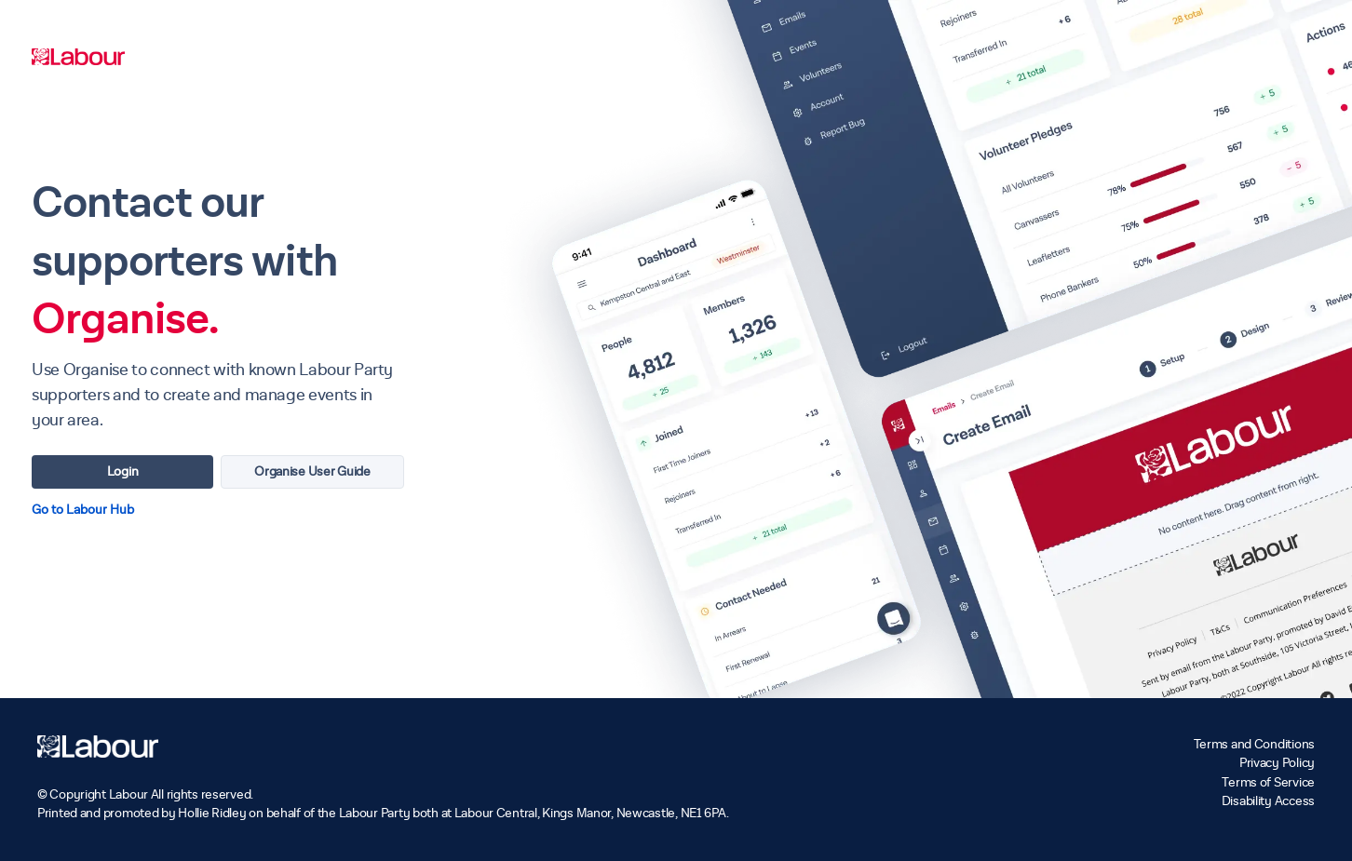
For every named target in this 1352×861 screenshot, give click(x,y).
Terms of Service (1268, 782)
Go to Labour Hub (83, 510)
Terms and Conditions (1254, 744)
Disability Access (1268, 801)
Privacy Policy (1277, 763)
